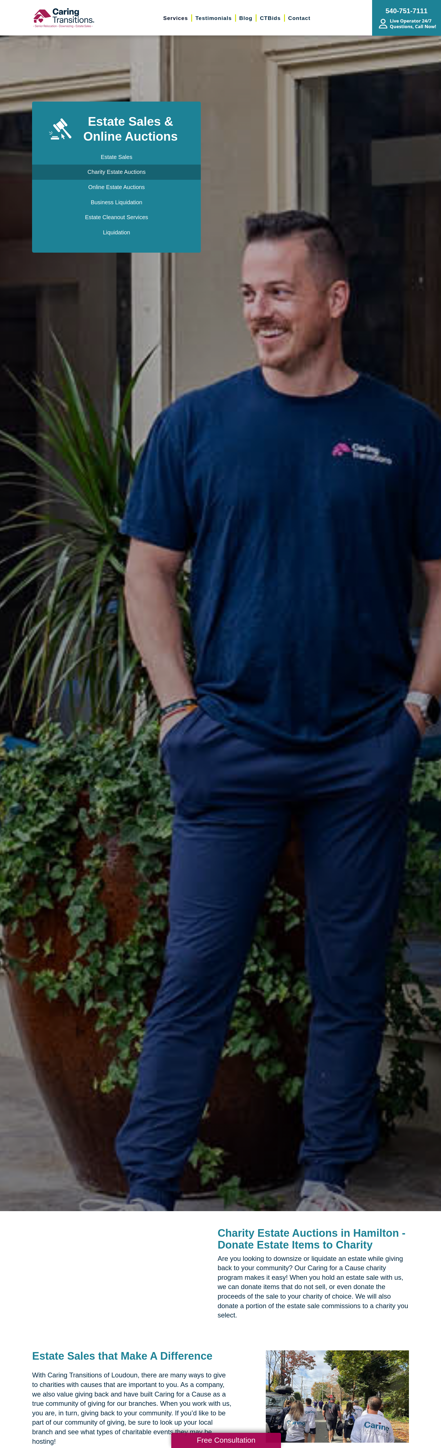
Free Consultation (226, 1440)
